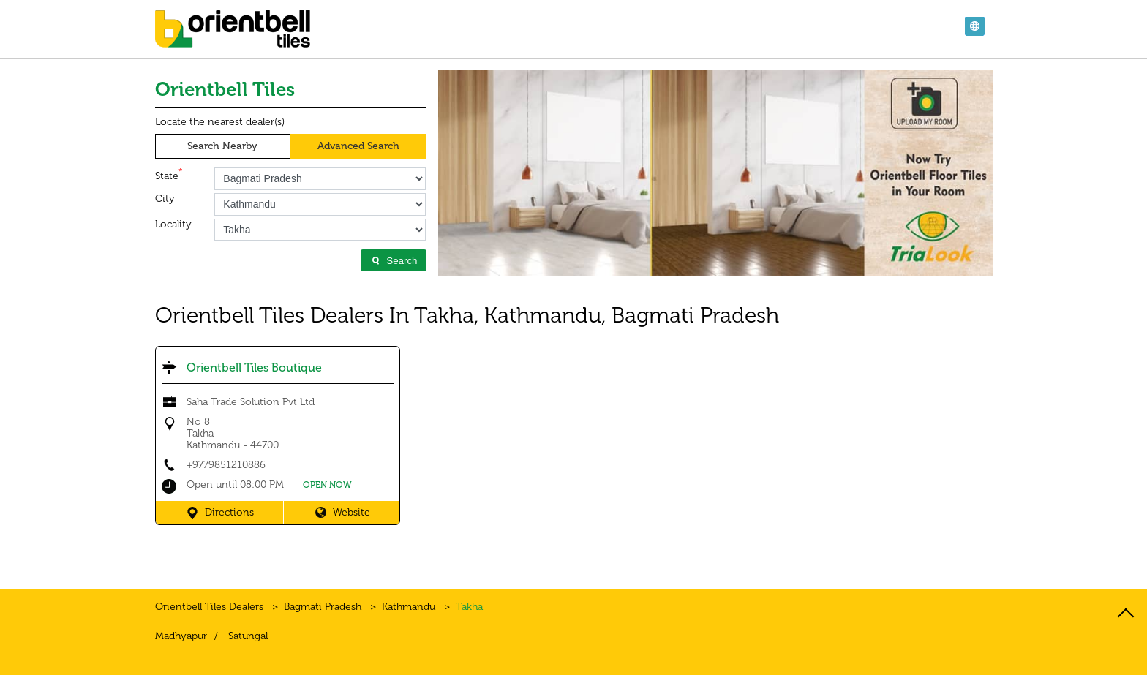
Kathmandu (408, 606)
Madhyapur (181, 636)
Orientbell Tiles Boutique (254, 367)
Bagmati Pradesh (322, 606)
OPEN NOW (327, 485)
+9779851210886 (226, 465)
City (165, 199)
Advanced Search (358, 146)
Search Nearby (222, 146)
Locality (173, 224)
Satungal (248, 636)
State (169, 174)
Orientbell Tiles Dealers (210, 606)
